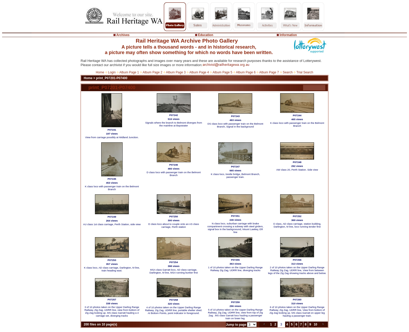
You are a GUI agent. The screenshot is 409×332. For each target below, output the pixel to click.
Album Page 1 (129, 72)
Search (288, 72)
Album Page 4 (199, 72)
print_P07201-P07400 (111, 78)
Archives (123, 35)
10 (315, 324)
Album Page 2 (152, 72)
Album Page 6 (245, 72)
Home (100, 72)
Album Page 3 (175, 72)
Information (288, 35)
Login (112, 72)
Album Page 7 (269, 72)
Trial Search (304, 72)
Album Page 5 (222, 72)
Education (205, 35)
